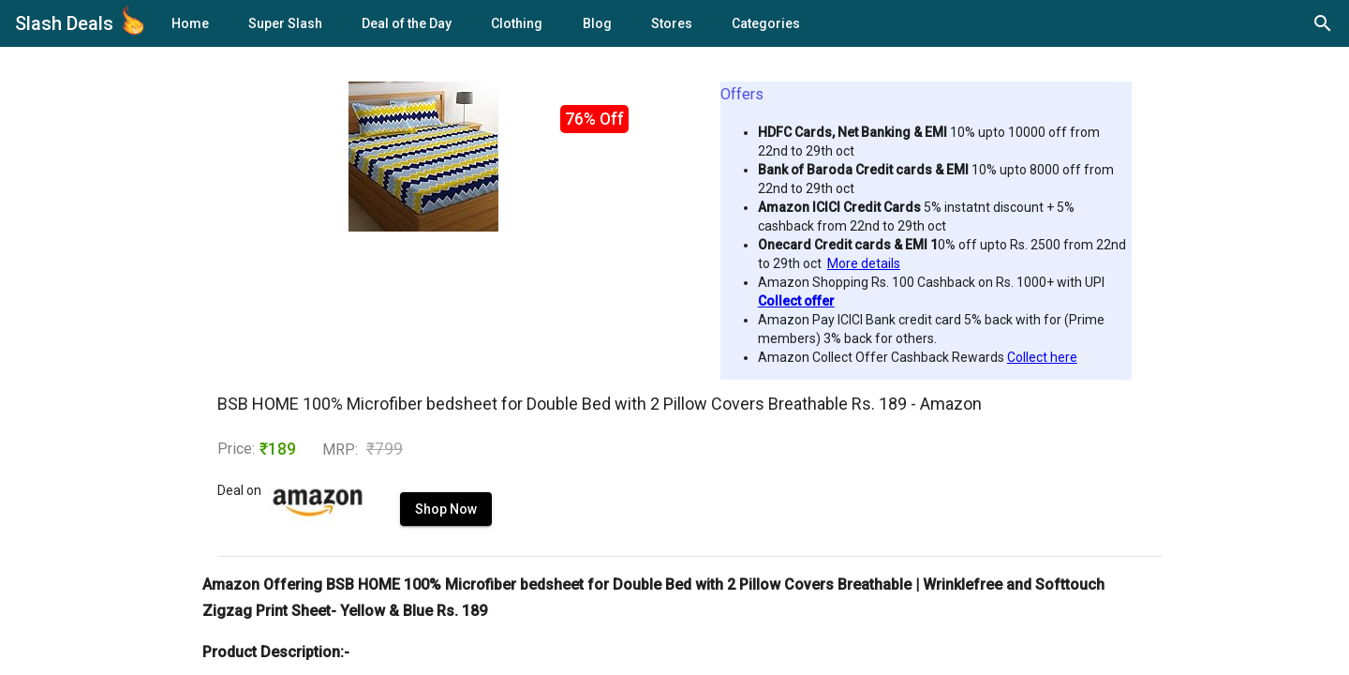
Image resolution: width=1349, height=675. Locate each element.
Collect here (1042, 357)
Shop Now (402, 527)
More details (863, 263)
